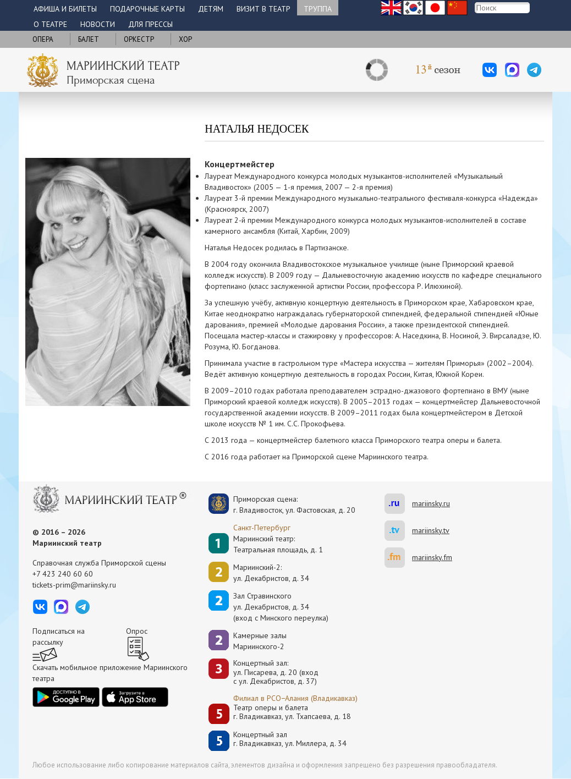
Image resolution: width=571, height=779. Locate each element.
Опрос (136, 631)
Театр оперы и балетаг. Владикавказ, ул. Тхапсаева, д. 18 (292, 712)
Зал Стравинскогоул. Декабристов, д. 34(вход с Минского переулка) (280, 607)
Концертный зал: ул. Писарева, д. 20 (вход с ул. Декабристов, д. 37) (276, 672)
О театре (50, 24)
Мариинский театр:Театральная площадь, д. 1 (278, 544)
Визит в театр (263, 9)
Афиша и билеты (65, 9)
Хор (185, 39)
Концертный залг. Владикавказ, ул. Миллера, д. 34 (290, 739)
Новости (97, 24)
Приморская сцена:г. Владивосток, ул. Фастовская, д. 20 (282, 504)
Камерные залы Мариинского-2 (260, 640)
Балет (88, 39)
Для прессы (150, 24)
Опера (42, 39)
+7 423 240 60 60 (62, 574)
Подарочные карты (147, 9)
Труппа (318, 9)
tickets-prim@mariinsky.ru (74, 585)
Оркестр (139, 39)
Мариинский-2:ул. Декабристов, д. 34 (271, 572)
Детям (210, 9)
